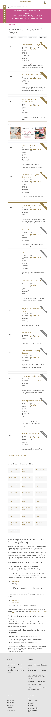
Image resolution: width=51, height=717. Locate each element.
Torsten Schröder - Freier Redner (33, 74)
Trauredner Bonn (15, 584)
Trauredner (9, 699)
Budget (11, 37)
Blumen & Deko (10, 704)
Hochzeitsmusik (10, 702)
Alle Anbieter (31, 705)
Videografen (9, 707)
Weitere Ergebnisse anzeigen (18, 455)
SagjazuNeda (26, 332)
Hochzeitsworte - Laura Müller (32, 281)
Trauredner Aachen (15, 581)
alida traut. (25, 253)
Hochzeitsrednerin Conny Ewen (32, 45)
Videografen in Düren (41, 470)
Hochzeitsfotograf (11, 700)
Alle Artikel (30, 703)
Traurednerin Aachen (15, 600)
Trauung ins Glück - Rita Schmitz (32, 401)
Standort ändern (13, 24)
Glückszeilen (26, 230)
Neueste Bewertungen (33, 707)
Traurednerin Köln (15, 602)
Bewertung (22, 37)
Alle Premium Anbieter (33, 708)
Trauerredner (10, 709)
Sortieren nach (43, 37)
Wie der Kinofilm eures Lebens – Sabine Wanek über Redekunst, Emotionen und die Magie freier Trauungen (37, 670)
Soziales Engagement (33, 700)
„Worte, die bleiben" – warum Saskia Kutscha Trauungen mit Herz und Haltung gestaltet (37, 676)
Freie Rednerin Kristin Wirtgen (32, 205)
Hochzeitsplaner (10, 705)
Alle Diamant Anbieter (33, 710)
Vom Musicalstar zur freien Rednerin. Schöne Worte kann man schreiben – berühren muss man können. (36, 683)
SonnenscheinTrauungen (30, 433)
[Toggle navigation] (5, 1)
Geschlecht (32, 37)
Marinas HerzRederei (29, 145)
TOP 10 (29, 711)
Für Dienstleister (31, 702)
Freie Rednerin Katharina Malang (33, 376)
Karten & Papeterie (11, 710)
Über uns (30, 699)
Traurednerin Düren (15, 599)
